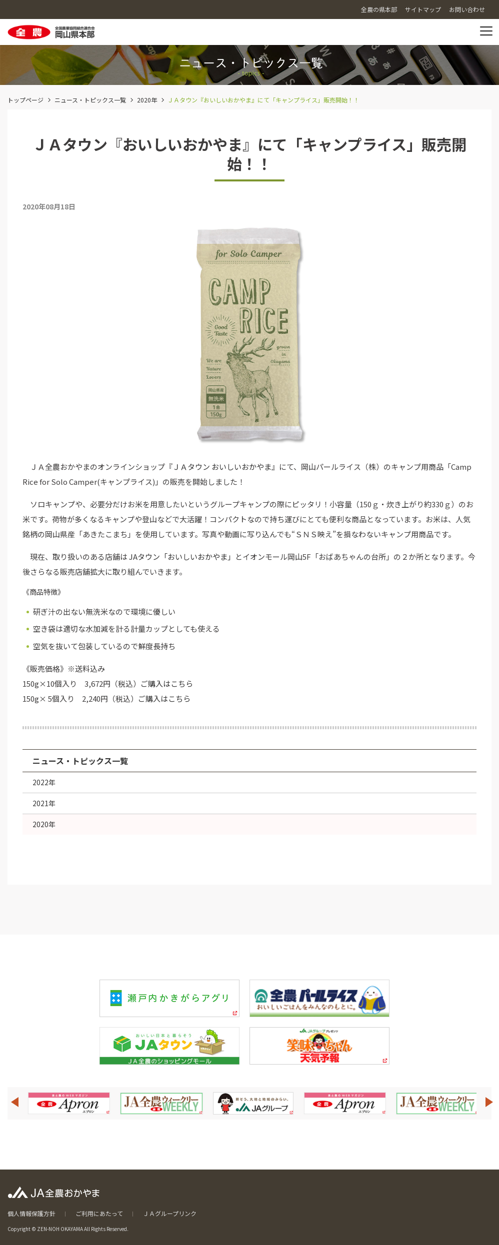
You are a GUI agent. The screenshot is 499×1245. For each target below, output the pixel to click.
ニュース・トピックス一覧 (90, 99)
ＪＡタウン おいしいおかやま (222, 466)
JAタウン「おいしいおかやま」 (182, 556)
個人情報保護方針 (32, 1213)
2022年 (44, 782)
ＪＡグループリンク (169, 1213)
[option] (68, 1103)
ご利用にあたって (99, 1213)
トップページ (26, 99)
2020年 (147, 99)
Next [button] (489, 1102)
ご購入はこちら (166, 683)
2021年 (44, 803)
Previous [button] (14, 1102)
